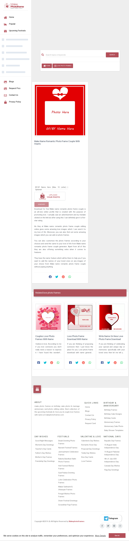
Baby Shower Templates (113, 430)
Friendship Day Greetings (45, 461)
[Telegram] (111, 518)
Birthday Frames (110, 410)
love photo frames (62, 66)
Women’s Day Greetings (44, 445)
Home (46, 66)
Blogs (87, 411)
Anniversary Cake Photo (113, 426)
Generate (41, 204)
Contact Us (89, 415)
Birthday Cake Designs (113, 414)
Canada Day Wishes (112, 466)
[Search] (75, 55)
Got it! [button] (117, 535)
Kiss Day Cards (87, 457)
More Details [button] (100, 536)
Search (112, 55)
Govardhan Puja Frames (67, 505)
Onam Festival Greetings (67, 501)
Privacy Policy (90, 419)
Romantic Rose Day (89, 445)
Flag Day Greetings (111, 470)
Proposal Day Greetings (90, 449)
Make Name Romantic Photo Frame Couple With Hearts (57, 142)
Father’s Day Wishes (43, 453)
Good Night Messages (44, 441)
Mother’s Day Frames (43, 457)
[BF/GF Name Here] (51, 187)
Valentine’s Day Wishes (90, 441)
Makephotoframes (76, 521)
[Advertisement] (80, 24)
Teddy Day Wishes (88, 453)
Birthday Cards (110, 418)
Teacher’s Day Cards (43, 449)
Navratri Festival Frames (67, 448)
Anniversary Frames (112, 422)
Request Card (90, 423)
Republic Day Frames (112, 441)
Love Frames (86, 461)
